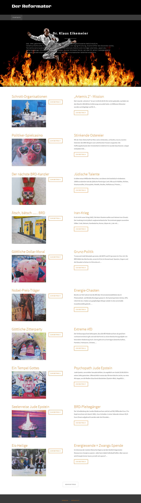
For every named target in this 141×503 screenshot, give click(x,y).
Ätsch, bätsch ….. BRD (28, 212)
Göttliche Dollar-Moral (28, 251)
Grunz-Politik (84, 251)
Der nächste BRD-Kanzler (30, 174)
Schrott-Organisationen (29, 96)
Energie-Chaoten (86, 290)
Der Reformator (31, 6)
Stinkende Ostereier (89, 135)
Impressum (65, 500)
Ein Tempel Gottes (25, 368)
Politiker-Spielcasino (27, 135)
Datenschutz (75, 500)
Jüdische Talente (86, 174)
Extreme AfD (83, 329)
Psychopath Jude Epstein (93, 368)
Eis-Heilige (20, 445)
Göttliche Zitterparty (27, 329)
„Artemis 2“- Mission (89, 96)
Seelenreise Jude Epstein (30, 406)
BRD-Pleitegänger (87, 406)
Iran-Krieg (81, 212)
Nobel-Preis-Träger (26, 290)
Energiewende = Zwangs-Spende (98, 445)
